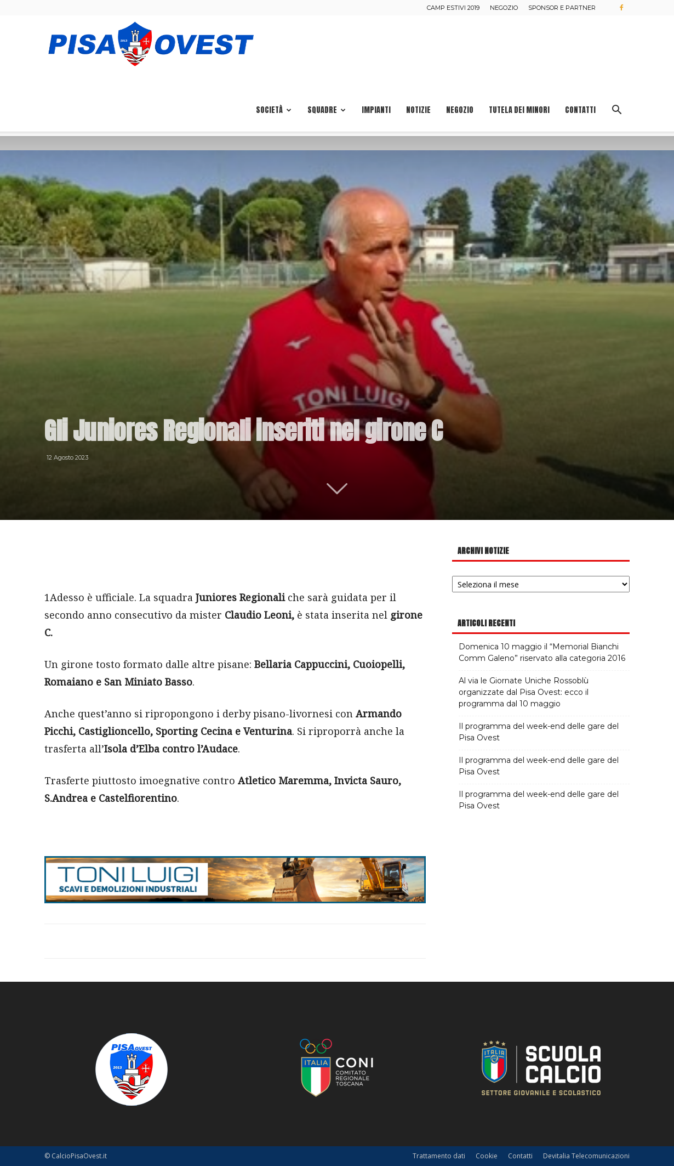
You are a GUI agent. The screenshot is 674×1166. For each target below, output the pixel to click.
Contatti (580, 110)
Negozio (504, 8)
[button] (616, 111)
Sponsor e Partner (562, 8)
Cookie (487, 1156)
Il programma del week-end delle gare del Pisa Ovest (539, 732)
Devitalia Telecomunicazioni (586, 1156)
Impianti (376, 110)
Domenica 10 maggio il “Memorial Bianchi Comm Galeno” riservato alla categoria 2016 (542, 652)
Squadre (326, 110)
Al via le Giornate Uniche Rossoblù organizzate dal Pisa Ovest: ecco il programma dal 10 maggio (524, 692)
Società (274, 110)
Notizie (418, 110)
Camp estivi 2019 (453, 8)
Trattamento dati (439, 1156)
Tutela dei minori (519, 110)
